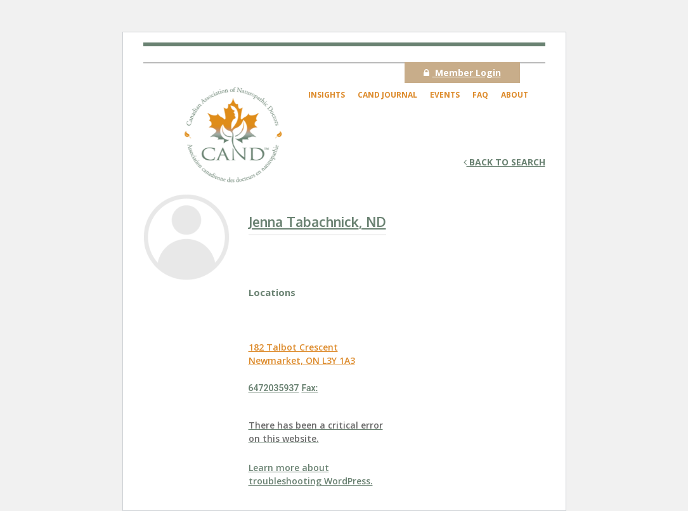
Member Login (462, 73)
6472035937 (274, 388)
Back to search (504, 162)
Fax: (309, 388)
